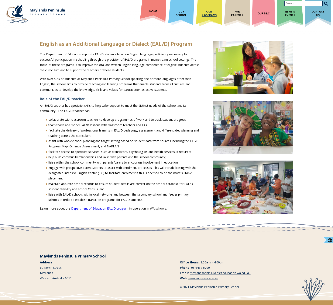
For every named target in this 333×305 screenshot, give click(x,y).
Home (153, 12)
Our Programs (209, 13)
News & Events (290, 13)
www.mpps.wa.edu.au (203, 278)
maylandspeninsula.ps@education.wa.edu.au (220, 273)
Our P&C (264, 14)
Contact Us (318, 13)
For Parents (237, 13)
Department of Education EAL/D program (99, 208)
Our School (181, 13)
